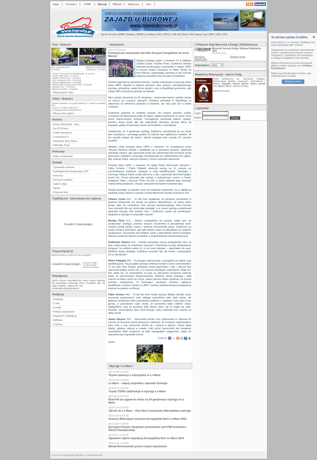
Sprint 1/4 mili (108, 34)
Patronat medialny (62, 179)
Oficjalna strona (237, 57)
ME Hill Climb (180, 34)
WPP (211, 34)
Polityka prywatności (64, 311)
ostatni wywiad (257, 83)
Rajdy (56, 4)
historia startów (240, 83)
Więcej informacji (221, 91)
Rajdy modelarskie (63, 156)
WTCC (167, 34)
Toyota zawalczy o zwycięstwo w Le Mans (135, 375)
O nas (56, 303)
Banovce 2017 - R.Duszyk (63, 87)
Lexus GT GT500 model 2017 (65, 108)
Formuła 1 (71, 4)
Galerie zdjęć (60, 184)
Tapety (56, 188)
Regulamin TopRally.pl (65, 315)
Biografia (226, 83)
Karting (130, 34)
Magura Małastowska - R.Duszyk (66, 82)
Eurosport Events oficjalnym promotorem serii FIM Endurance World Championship (147, 428)
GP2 (159, 34)
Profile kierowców (62, 132)
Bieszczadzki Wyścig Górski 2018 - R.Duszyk (72, 85)
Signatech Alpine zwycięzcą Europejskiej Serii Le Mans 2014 (146, 438)
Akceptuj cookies (293, 81)
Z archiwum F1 (61, 136)
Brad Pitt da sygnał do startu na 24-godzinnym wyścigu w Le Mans (146, 401)
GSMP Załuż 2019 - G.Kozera (65, 76)
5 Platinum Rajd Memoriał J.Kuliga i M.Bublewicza (226, 44)
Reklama (57, 320)
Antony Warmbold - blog (66, 124)
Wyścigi (102, 4)
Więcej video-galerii (63, 113)
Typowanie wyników (63, 167)
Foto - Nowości (62, 44)
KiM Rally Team (61, 145)
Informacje (199, 57)
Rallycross (133, 4)
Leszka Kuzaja (89, 265)
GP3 (225, 34)
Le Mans (150, 34)
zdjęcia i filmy (224, 86)
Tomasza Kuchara (91, 267)
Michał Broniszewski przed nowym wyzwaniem (138, 446)
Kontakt (57, 307)
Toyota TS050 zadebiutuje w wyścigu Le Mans (137, 391)
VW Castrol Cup (198, 34)
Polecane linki (60, 192)
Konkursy (58, 175)
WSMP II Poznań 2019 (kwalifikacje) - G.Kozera (73, 74)
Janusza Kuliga (89, 263)
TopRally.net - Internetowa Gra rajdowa (77, 198)
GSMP (87, 4)
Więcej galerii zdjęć (63, 92)
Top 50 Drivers (61, 128)
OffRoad (116, 4)
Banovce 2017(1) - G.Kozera (65, 89)
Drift (218, 34)
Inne (148, 4)
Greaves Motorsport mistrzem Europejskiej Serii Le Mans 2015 (148, 418)
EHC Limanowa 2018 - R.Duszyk (66, 80)
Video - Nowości (63, 98)
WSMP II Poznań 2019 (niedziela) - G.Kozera (96, 68)
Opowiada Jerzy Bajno (65, 141)
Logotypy (58, 324)
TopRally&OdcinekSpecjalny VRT (71, 171)
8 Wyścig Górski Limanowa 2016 (66, 110)
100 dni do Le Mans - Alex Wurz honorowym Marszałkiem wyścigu (150, 410)
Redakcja (58, 299)
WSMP (140, 34)
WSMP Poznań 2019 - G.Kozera (66, 78)
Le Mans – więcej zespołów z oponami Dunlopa (138, 383)
